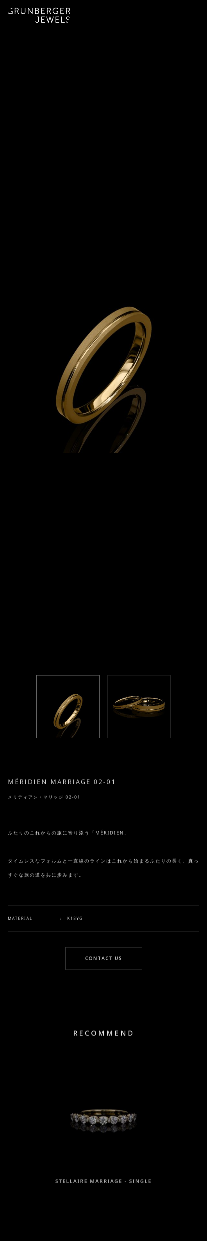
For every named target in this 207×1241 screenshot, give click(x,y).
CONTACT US (103, 959)
